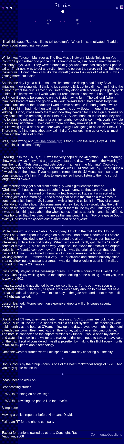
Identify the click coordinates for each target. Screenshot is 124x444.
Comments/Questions (106, 434)
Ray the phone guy (48, 141)
